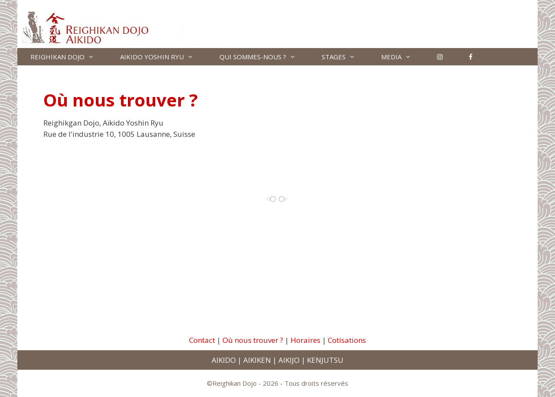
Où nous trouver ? (252, 340)
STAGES (345, 56)
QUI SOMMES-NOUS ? (264, 56)
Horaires (305, 340)
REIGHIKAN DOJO (68, 56)
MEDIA (402, 56)
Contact (202, 340)
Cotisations (347, 340)
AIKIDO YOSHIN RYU (163, 56)
